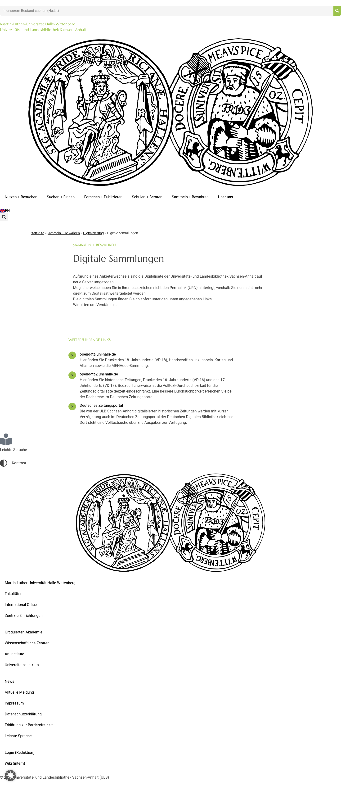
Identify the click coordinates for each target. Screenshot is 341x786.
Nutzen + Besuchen (21, 197)
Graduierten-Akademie (23, 632)
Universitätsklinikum (22, 665)
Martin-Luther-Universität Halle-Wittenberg (40, 583)
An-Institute (14, 654)
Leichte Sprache (18, 736)
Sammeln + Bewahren (190, 197)
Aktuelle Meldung (19, 692)
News (9, 681)
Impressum (14, 703)
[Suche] (337, 11)
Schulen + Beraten (147, 197)
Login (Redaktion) (20, 752)
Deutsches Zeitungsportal (101, 405)
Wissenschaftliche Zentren (27, 643)
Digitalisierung (93, 233)
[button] (4, 217)
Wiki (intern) (15, 763)
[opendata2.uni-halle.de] (72, 375)
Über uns (225, 197)
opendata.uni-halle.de (98, 354)
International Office (21, 604)
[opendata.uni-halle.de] (72, 355)
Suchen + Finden (61, 197)
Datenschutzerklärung (23, 714)
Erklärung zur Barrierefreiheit (29, 725)
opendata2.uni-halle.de (99, 374)
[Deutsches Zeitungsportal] (72, 406)
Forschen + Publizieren (103, 197)
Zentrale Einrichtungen (24, 615)
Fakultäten (13, 594)
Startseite (37, 233)
